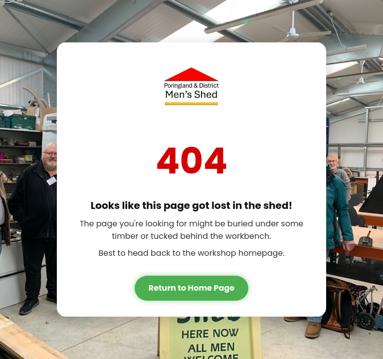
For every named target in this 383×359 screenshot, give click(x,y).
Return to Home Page (191, 288)
